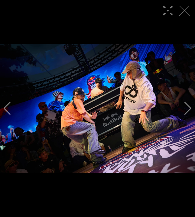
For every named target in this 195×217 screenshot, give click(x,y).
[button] (7, 108)
